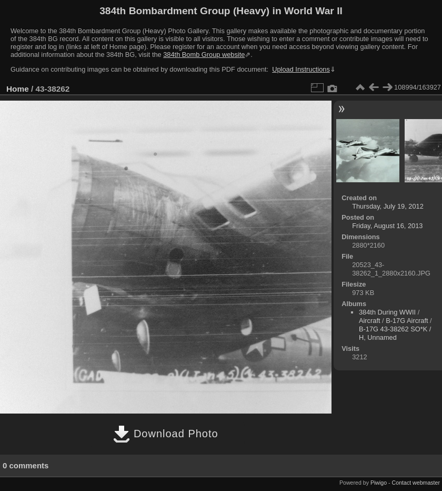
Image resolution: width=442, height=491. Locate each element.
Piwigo (378, 482)
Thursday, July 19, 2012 (388, 206)
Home (17, 88)
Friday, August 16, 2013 (387, 226)
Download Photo (165, 433)
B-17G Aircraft (407, 321)
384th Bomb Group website (204, 54)
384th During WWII (387, 312)
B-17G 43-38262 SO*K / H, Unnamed (395, 333)
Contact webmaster (416, 482)
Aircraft (369, 321)
